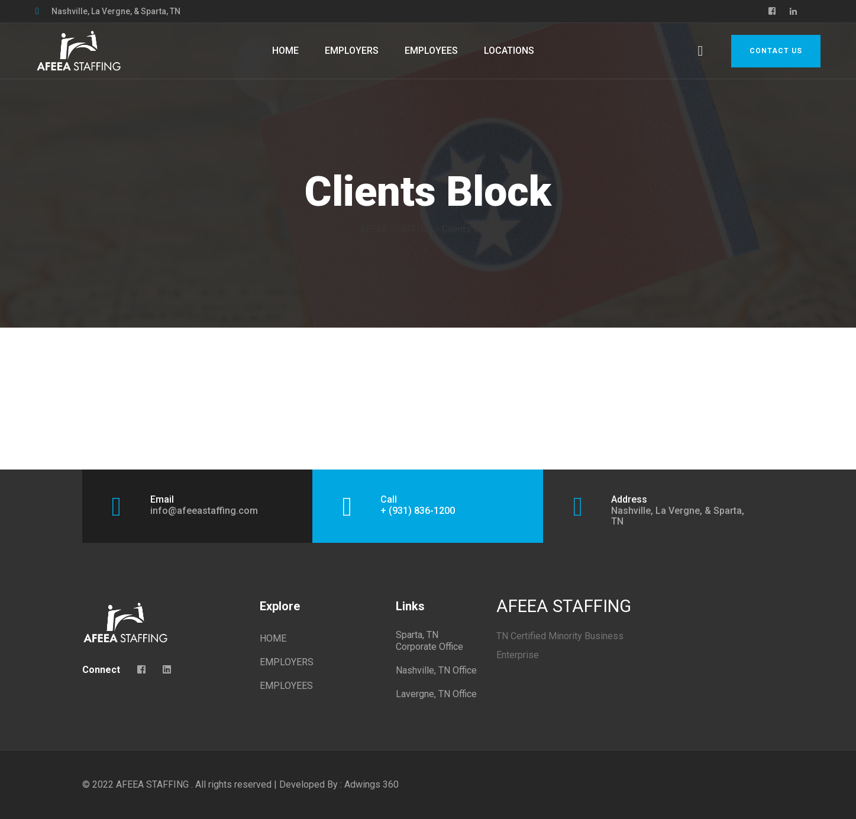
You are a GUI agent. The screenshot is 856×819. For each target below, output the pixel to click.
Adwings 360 (371, 784)
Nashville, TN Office (436, 670)
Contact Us (776, 51)
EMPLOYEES (431, 50)
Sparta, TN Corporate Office (429, 640)
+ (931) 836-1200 (417, 510)
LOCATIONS (509, 50)
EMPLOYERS (352, 50)
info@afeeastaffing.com (204, 510)
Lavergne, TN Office (436, 694)
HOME (285, 50)
